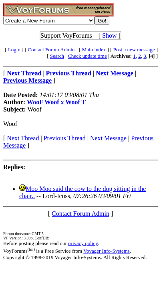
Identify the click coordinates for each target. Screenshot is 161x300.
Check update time (87, 56)
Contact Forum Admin (51, 50)
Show (109, 35)
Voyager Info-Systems (106, 251)
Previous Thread (65, 138)
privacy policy (83, 243)
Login (14, 50)
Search (57, 56)
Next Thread (23, 138)
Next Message (108, 138)
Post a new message (134, 50)
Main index (94, 50)
